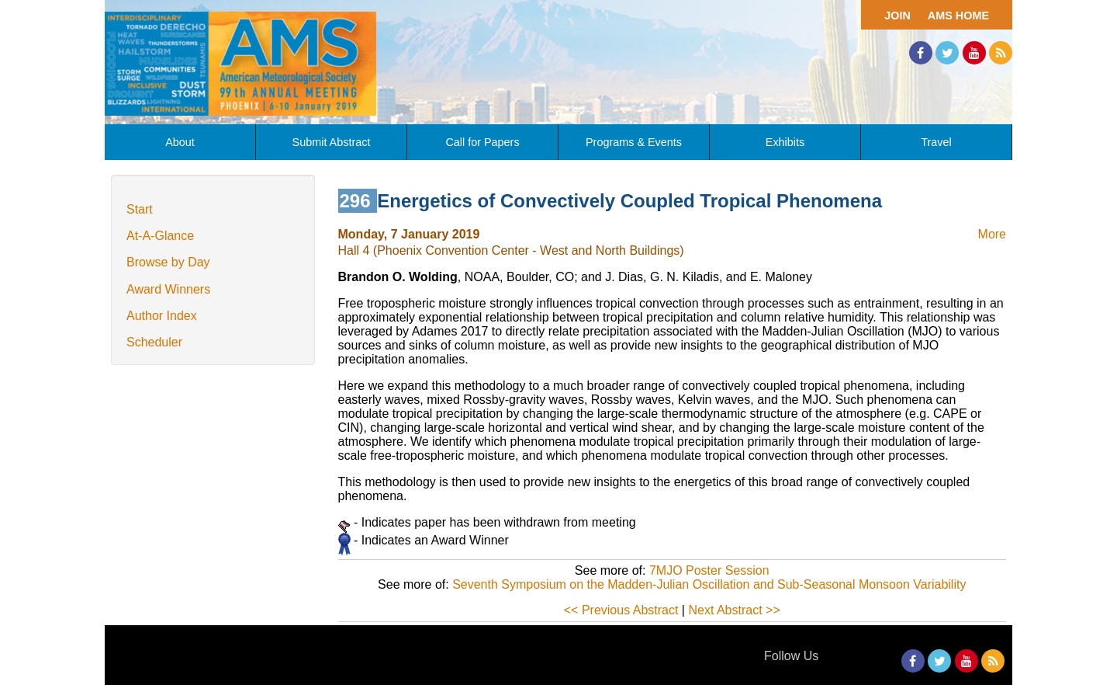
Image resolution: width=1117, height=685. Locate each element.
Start (139, 209)
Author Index (161, 315)
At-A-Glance (160, 235)
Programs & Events (634, 142)
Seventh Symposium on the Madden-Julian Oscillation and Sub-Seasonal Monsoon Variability (709, 584)
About (180, 142)
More (992, 234)
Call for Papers (482, 142)
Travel (936, 142)
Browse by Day (168, 262)
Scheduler (154, 342)
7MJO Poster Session (709, 570)
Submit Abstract (331, 142)
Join (897, 15)
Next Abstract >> (734, 610)
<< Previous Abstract (621, 610)
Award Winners (168, 289)
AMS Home (958, 15)
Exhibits (785, 142)
